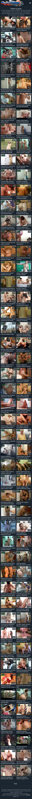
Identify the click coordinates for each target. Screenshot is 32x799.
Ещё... (16, 783)
